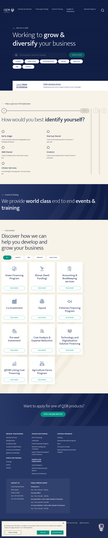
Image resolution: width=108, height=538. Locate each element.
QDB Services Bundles (13, 453)
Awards (8, 468)
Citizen (18, 61)
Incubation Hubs (11, 443)
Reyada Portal (10, 440)
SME (17, 66)
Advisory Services (11, 437)
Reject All (43, 532)
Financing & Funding (41, 9)
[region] (34, 528)
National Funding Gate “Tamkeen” (39, 448)
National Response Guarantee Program (66, 451)
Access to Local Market (13, 450)
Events (8, 465)
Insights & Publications (71, 10)
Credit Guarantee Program (40, 443)
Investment (35, 440)
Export (63, 61)
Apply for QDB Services (53, 414)
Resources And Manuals (39, 473)
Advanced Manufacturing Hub (66, 440)
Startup (28, 66)
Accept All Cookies (57, 532)
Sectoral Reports (37, 465)
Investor (76, 61)
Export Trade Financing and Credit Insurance (40, 453)
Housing (59, 437)
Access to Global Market (13, 447)
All (7, 257)
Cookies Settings (12, 532)
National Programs (90, 9)
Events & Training (57, 9)
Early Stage (32, 61)
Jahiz (58, 443)
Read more (14, 288)
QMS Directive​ (84, 523)
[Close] (63, 523)
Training (8, 461)
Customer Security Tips (70, 523)
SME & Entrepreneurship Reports (39, 469)
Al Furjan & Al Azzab (63, 447)
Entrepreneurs (48, 61)
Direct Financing (37, 437)
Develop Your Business (25, 9)
